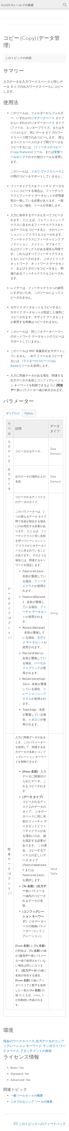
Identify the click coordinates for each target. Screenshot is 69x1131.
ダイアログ (13, 413)
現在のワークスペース (19, 1041)
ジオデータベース (43, 118)
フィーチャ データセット (34, 612)
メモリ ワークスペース (46, 171)
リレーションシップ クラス (34, 694)
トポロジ (34, 720)
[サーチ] (65, 5)
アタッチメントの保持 (36, 1051)
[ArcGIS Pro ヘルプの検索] (31, 5)
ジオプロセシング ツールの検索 (31, 1101)
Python (29, 413)
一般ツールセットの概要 (26, 1095)
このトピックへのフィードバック (42, 1124)
